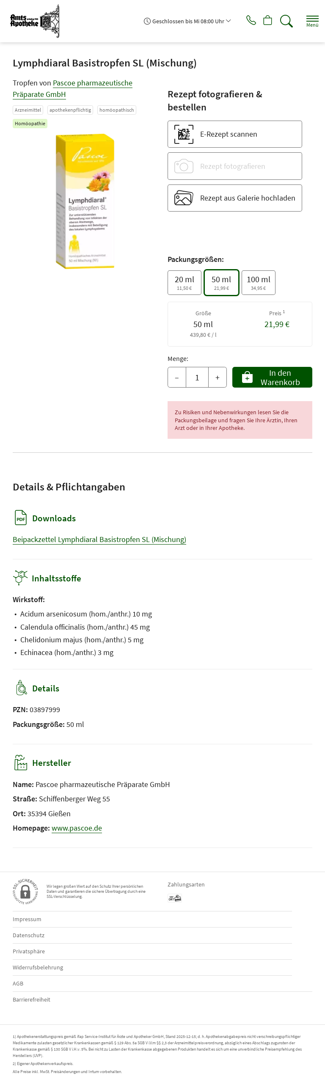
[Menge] (197, 377)
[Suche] (285, 21)
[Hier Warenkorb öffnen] (264, 21)
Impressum (27, 919)
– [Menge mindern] (177, 377)
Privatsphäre (29, 951)
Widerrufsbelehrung (38, 967)
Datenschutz (28, 935)
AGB (18, 983)
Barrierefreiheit (31, 999)
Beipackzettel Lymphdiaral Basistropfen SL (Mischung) (99, 539)
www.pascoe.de (77, 828)
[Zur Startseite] (38, 21)
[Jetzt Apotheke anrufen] (244, 21)
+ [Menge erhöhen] (217, 377)
